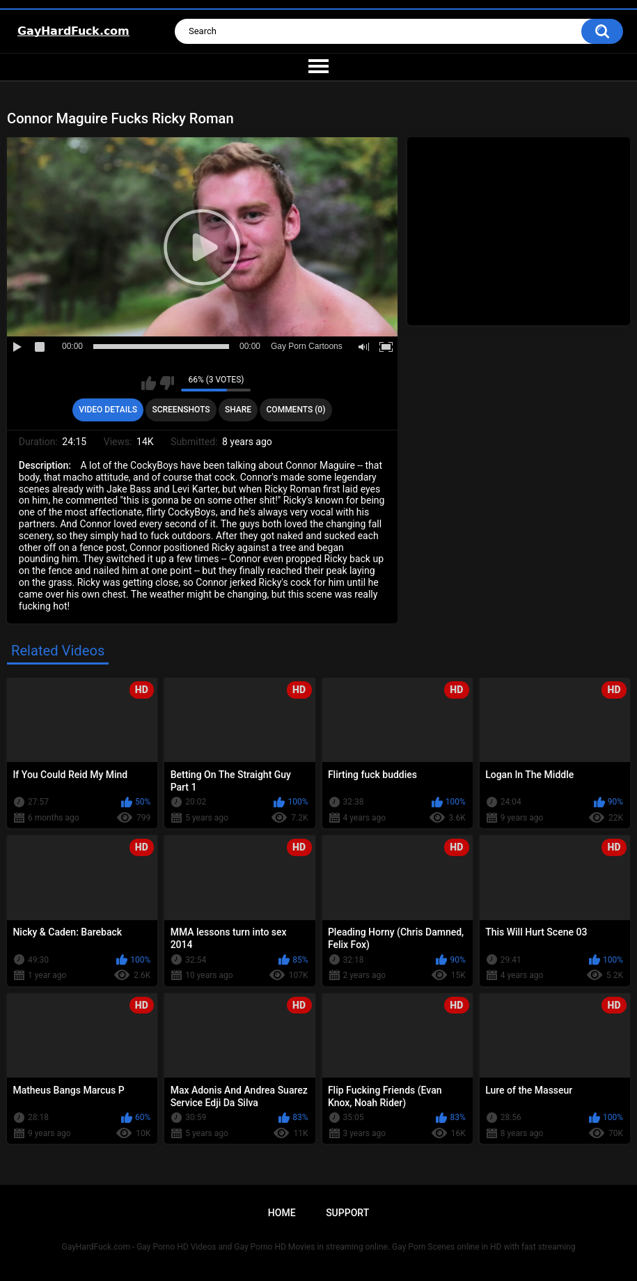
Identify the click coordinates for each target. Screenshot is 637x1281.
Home (282, 1212)
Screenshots (181, 409)
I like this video (148, 383)
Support (347, 1212)
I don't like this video (166, 383)
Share (238, 409)
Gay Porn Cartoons (307, 346)
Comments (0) (296, 409)
